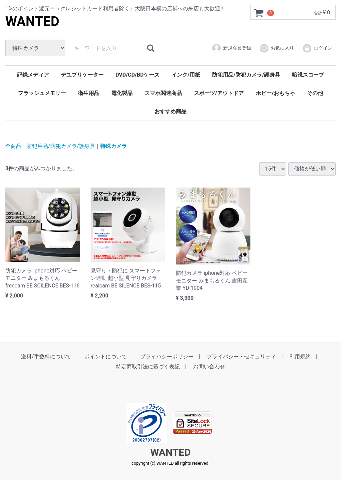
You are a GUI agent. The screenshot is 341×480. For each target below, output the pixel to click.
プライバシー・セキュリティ (241, 356)
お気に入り (276, 48)
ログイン (317, 48)
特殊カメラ (113, 146)
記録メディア (33, 75)
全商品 (13, 146)
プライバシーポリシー (166, 356)
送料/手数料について (46, 356)
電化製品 (122, 93)
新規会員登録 (231, 48)
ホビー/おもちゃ (275, 93)
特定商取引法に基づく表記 (148, 366)
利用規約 (300, 356)
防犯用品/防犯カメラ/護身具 (246, 75)
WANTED (32, 21)
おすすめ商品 (170, 111)
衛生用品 (88, 93)
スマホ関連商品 (163, 93)
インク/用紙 (185, 75)
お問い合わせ (209, 366)
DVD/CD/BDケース (138, 75)
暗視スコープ (308, 75)
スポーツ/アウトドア (219, 93)
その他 (315, 93)
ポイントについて (105, 356)
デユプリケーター (82, 75)
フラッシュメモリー (42, 93)
